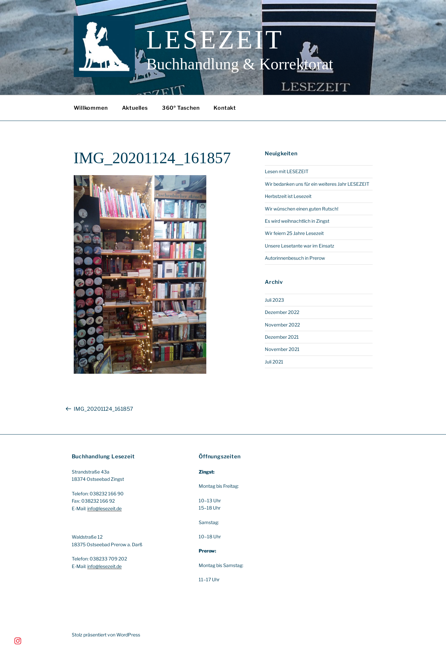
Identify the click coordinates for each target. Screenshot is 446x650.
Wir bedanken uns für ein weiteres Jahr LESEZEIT (317, 184)
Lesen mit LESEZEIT (286, 171)
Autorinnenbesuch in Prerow (295, 258)
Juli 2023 (274, 300)
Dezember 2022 (282, 312)
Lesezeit (215, 39)
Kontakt (225, 108)
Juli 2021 (274, 361)
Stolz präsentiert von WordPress (106, 634)
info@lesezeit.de (104, 508)
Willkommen (91, 108)
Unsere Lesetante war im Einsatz (299, 246)
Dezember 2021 (282, 337)
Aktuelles (135, 108)
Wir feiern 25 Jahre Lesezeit (294, 233)
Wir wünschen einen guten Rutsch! (301, 208)
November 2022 (282, 324)
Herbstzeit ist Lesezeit (288, 196)
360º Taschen (181, 108)
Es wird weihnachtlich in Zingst (297, 221)
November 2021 (282, 349)
